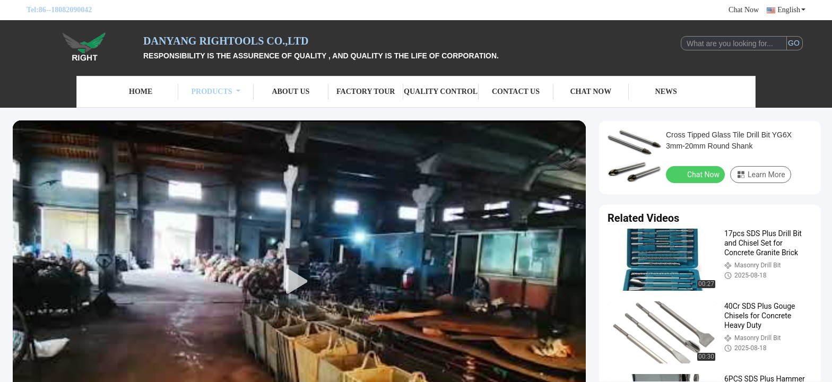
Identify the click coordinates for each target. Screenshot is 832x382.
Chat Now (744, 10)
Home (140, 92)
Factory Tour (365, 92)
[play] (299, 281)
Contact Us (516, 92)
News (666, 92)
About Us (290, 92)
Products (216, 92)
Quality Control (441, 92)
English (791, 10)
